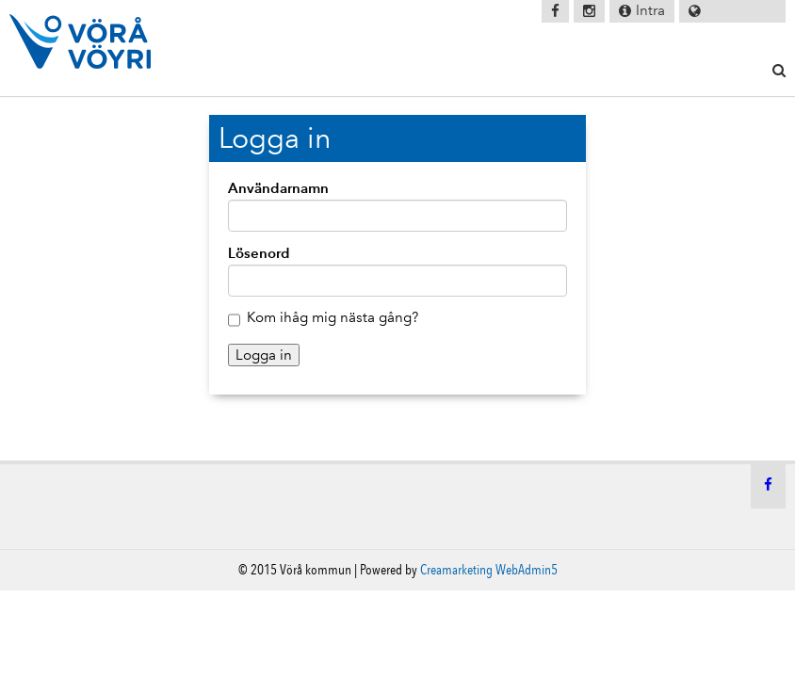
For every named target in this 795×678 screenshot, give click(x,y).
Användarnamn (278, 188)
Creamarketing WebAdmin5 (489, 569)
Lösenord (259, 253)
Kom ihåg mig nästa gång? (332, 317)
